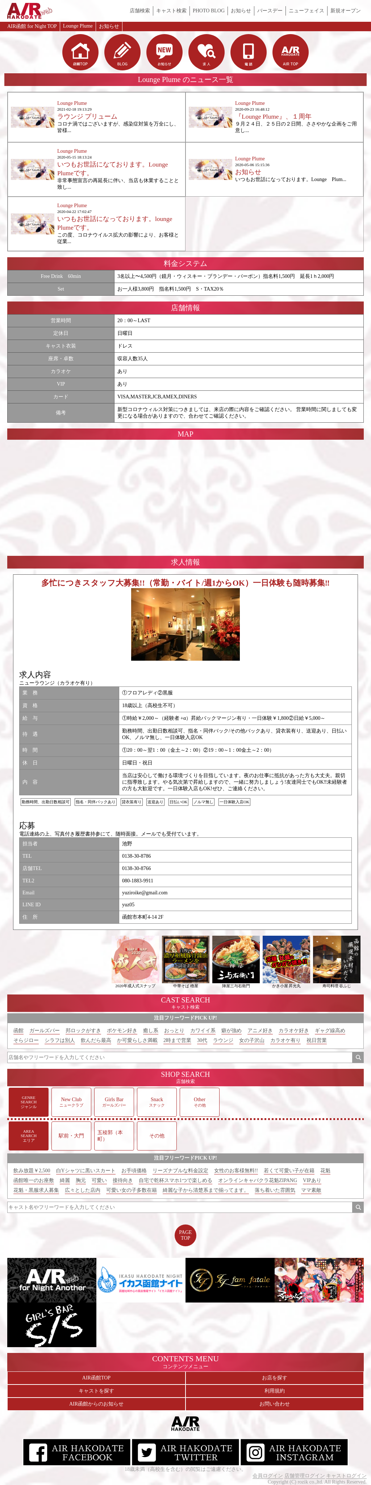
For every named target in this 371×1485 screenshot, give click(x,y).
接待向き (123, 1180)
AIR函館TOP (96, 1378)
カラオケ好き (294, 1030)
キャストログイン (346, 1475)
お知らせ (241, 10)
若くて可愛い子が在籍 (289, 1170)
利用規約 (274, 1391)
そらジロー (26, 1040)
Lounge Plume (78, 26)
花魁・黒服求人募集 (36, 1190)
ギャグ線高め (330, 1030)
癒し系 (150, 1030)
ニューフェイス (306, 10)
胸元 (81, 1180)
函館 (18, 1030)
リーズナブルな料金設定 (180, 1170)
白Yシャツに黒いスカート (86, 1170)
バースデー (270, 10)
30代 (202, 1040)
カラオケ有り (285, 1040)
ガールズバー (44, 1030)
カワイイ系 (203, 1030)
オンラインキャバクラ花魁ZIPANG (257, 1180)
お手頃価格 (134, 1170)
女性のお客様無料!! (236, 1170)
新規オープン (345, 10)
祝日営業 (317, 1040)
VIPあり (312, 1180)
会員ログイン (268, 1475)
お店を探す (274, 1378)
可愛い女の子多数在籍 (131, 1190)
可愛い (99, 1180)
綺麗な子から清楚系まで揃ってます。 (206, 1190)
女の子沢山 (251, 1040)
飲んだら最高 (96, 1040)
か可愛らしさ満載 (137, 1040)
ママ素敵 (311, 1190)
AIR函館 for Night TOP (32, 26)
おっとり (174, 1030)
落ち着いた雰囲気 (275, 1190)
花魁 (325, 1170)
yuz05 (128, 904)
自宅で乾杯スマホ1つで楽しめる (175, 1180)
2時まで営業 (177, 1040)
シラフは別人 (60, 1040)
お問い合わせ (274, 1404)
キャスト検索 (171, 10)
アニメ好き (260, 1030)
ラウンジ (223, 1040)
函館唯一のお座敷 (33, 1180)
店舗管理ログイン (304, 1475)
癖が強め (231, 1030)
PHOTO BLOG (209, 10)
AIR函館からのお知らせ (96, 1404)
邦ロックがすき (83, 1030)
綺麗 (65, 1180)
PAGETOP (185, 1235)
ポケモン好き (122, 1030)
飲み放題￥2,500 (31, 1170)
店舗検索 (140, 10)
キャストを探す (96, 1391)
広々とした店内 (82, 1190)
